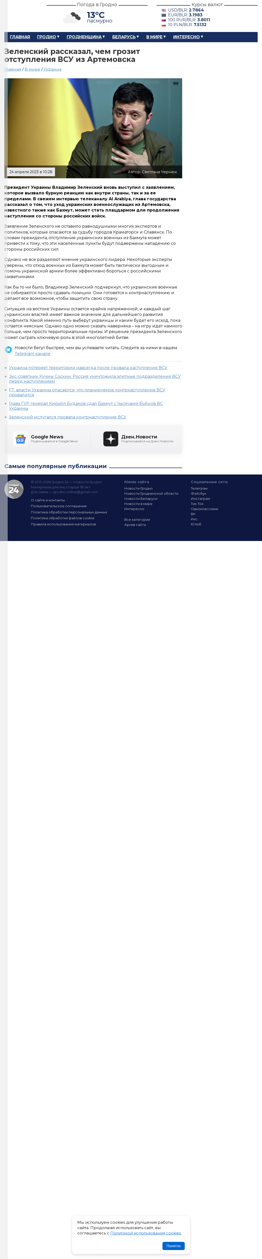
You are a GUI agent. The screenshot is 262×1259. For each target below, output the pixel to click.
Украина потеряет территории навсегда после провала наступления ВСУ (88, 367)
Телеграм (199, 488)
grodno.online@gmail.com (75, 492)
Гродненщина (84, 37)
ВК (193, 514)
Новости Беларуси (140, 498)
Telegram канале (32, 353)
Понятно (174, 1246)
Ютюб (196, 524)
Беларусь (124, 37)
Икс (194, 519)
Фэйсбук (198, 493)
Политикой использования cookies (145, 1233)
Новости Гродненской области (151, 493)
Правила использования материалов (63, 524)
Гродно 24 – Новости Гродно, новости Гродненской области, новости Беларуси (21, 16)
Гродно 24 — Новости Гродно (14, 489)
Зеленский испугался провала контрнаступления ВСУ (67, 417)
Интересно (186, 37)
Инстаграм (200, 498)
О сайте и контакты (48, 500)
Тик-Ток (197, 504)
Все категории (137, 519)
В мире (154, 37)
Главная (20, 37)
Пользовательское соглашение (59, 506)
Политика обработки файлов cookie (62, 518)
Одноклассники (204, 509)
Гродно (46, 37)
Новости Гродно (138, 488)
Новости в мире (138, 504)
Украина (52, 69)
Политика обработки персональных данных (69, 512)
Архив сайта (135, 525)
